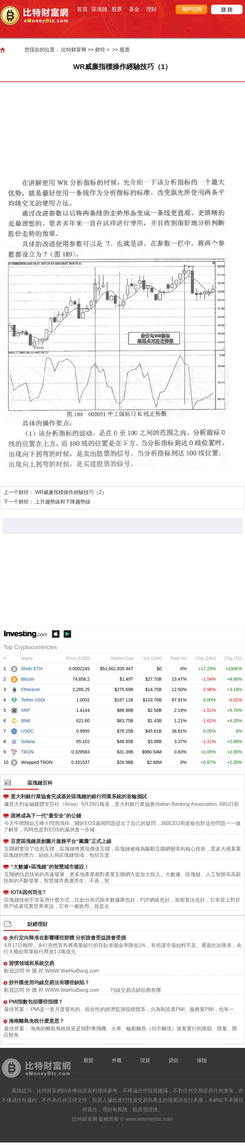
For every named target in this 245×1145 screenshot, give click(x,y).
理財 (151, 9)
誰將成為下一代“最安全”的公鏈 (46, 815)
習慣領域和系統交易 (31, 963)
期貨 (88, 1060)
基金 (134, 9)
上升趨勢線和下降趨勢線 (62, 501)
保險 (202, 1060)
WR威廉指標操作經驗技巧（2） (71, 492)
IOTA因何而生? (28, 892)
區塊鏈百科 (40, 783)
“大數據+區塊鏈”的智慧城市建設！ (50, 866)
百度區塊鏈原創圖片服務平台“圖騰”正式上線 (61, 841)
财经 (100, 49)
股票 (116, 9)
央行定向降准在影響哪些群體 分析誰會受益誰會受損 (67, 937)
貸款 (173, 1060)
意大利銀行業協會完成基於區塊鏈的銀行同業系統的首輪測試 (79, 796)
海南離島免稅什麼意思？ (36, 1021)
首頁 (82, 9)
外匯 (117, 1060)
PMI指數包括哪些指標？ (36, 1001)
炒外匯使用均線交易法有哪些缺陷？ (49, 982)
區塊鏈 (99, 9)
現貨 (145, 1060)
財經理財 (37, 924)
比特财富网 (73, 49)
